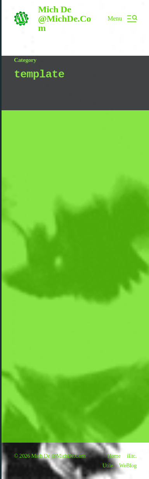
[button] (122, 18)
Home (114, 456)
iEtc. (132, 456)
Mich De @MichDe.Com (64, 19)
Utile (107, 466)
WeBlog (128, 466)
